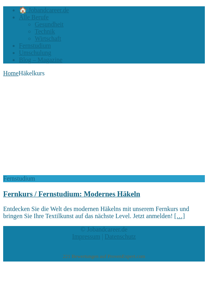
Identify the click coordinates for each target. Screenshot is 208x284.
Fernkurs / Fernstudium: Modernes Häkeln (71, 194)
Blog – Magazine (40, 59)
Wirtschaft (48, 38)
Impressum (86, 236)
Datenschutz (120, 236)
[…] (179, 216)
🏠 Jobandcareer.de (44, 10)
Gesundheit (49, 24)
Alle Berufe (34, 17)
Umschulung (35, 52)
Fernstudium (35, 45)
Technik (45, 31)
